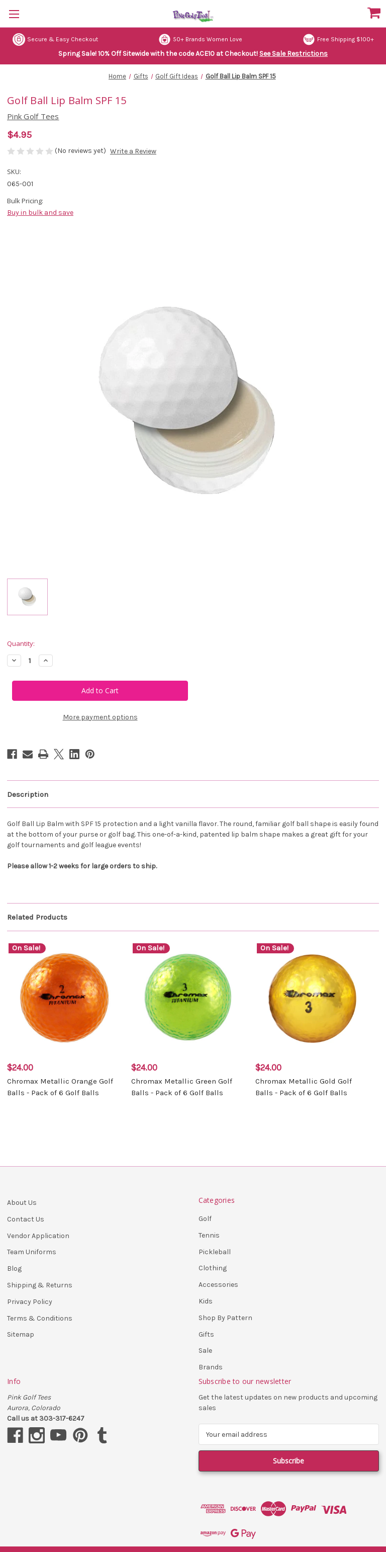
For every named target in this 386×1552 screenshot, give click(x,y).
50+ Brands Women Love (200, 39)
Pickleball (215, 1252)
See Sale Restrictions (293, 53)
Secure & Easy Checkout (55, 39)
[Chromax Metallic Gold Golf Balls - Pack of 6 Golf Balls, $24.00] (312, 998)
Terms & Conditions (39, 1318)
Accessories (218, 1284)
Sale (205, 1350)
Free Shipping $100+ (338, 39)
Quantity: (21, 643)
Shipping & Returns (39, 1285)
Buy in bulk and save (40, 212)
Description (27, 794)
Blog (14, 1268)
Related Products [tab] (37, 917)
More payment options (100, 717)
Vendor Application (38, 1236)
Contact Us (25, 1219)
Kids (206, 1301)
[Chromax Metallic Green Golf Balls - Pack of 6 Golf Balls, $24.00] (188, 998)
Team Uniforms (31, 1252)
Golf (205, 1218)
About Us (22, 1202)
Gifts (206, 1334)
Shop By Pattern (225, 1318)
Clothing (213, 1268)
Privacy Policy (29, 1301)
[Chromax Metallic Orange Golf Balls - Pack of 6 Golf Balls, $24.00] (64, 998)
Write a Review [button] (133, 151)
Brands (211, 1367)
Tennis (209, 1235)
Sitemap (20, 1334)
